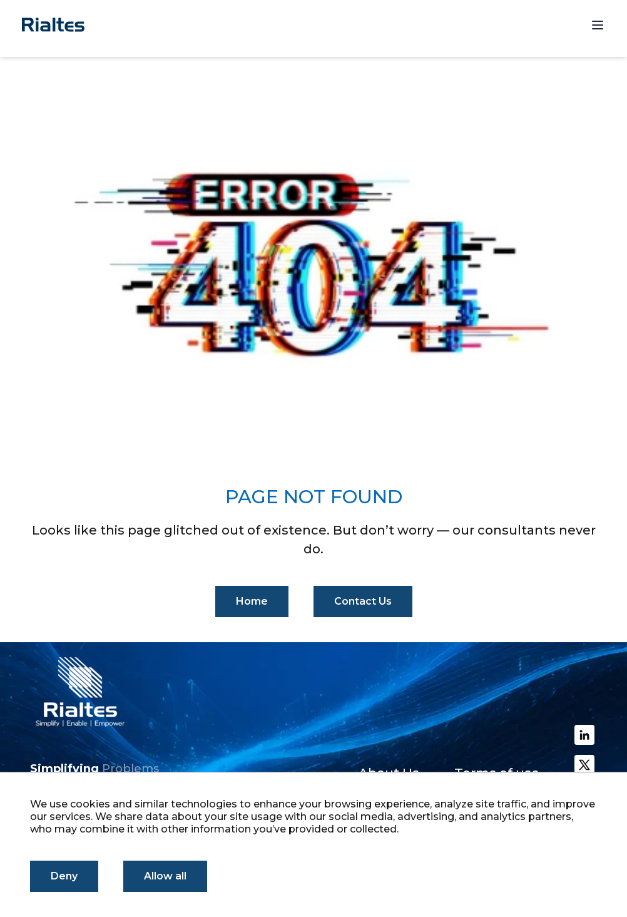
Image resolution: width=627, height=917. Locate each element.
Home (252, 601)
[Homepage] (53, 24)
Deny (64, 876)
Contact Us (363, 601)
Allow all (165, 876)
